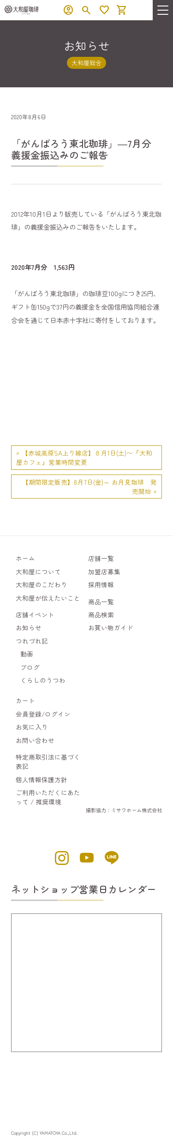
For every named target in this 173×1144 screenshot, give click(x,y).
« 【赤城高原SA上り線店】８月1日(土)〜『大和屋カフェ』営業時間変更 (84, 457)
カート (25, 700)
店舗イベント (35, 614)
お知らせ (29, 627)
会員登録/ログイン (43, 713)
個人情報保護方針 (41, 779)
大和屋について (38, 571)
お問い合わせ (35, 740)
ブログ (30, 667)
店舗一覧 (101, 558)
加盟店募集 (104, 571)
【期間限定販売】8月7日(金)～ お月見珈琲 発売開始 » (89, 486)
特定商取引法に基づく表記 (48, 761)
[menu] (163, 10)
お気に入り (32, 726)
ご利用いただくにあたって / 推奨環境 (48, 797)
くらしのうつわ (43, 680)
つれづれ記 (32, 640)
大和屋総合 (86, 62)
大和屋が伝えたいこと (48, 597)
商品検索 (101, 614)
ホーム (25, 558)
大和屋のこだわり (41, 584)
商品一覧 (101, 601)
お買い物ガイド (110, 627)
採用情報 (101, 584)
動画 (26, 653)
